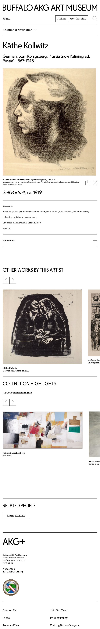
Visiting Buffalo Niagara (64, 625)
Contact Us (9, 610)
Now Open (8, 563)
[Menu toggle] (6, 18)
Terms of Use (11, 625)
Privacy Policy (59, 617)
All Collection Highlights (17, 392)
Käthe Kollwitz (25, 45)
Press (6, 617)
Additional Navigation (19, 29)
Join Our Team (59, 610)
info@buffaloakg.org (13, 572)
